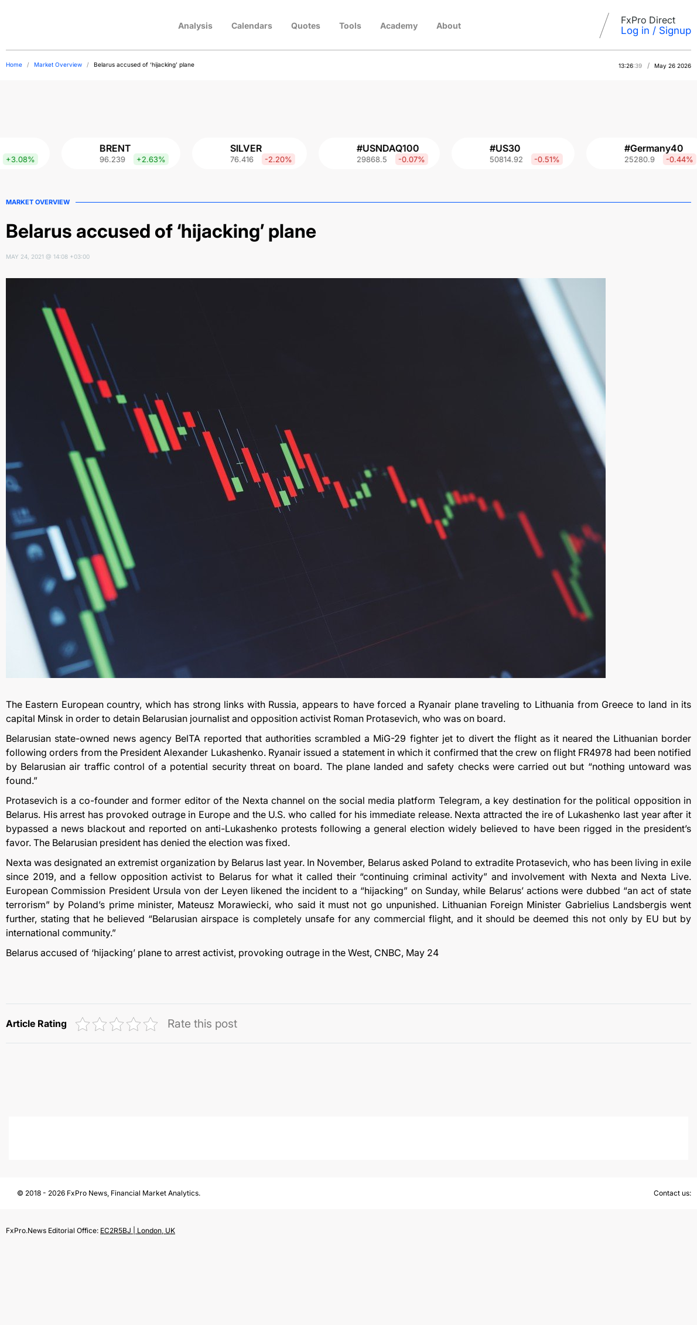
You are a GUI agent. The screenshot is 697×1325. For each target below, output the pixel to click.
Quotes (305, 25)
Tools (350, 25)
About (448, 25)
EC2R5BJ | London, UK (137, 1230)
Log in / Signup (656, 30)
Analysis (195, 25)
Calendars (251, 25)
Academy (399, 25)
